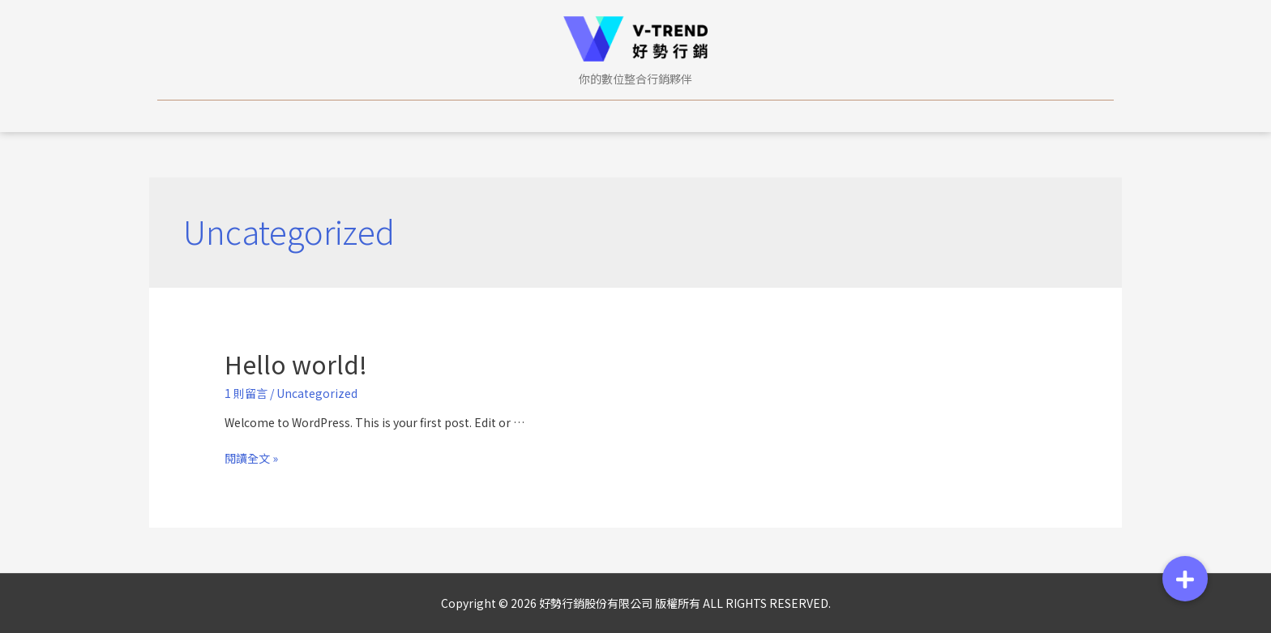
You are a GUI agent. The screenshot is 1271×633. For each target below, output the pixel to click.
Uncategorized (316, 393)
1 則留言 (246, 393)
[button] (1185, 578)
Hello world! (296, 364)
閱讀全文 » (251, 458)
